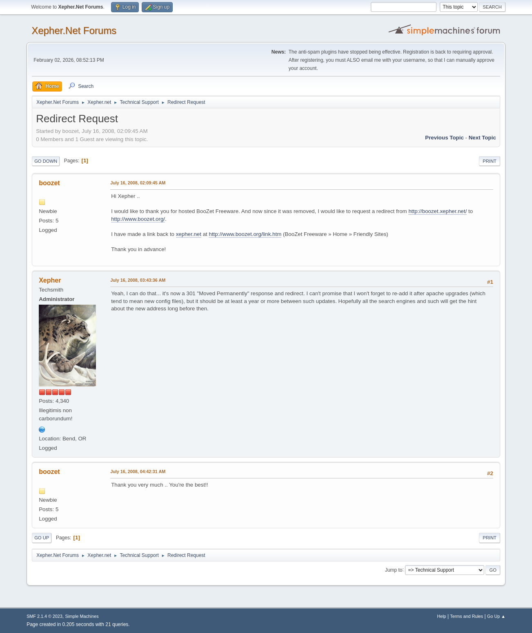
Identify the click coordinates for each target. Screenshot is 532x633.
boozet (49, 183)
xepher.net (188, 234)
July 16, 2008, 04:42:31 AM (137, 471)
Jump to (394, 569)
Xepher (50, 280)
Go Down (45, 161)
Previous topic (444, 138)
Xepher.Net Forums (73, 30)
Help (441, 616)
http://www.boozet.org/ (138, 219)
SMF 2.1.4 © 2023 (44, 616)
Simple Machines (81, 616)
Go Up (41, 537)
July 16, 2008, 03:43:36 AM (137, 280)
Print (489, 161)
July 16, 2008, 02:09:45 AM (137, 182)
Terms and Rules (466, 616)
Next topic (482, 138)
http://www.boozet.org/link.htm (245, 234)
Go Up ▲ (496, 616)
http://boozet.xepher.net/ (437, 211)
